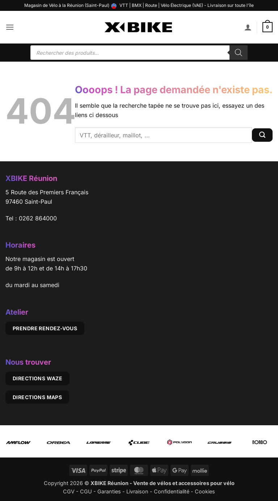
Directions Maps (37, 397)
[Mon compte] (248, 27)
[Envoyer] (262, 135)
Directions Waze (37, 378)
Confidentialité (171, 491)
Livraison (137, 491)
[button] (9, 27)
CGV (69, 491)
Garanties (109, 491)
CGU (86, 491)
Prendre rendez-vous (45, 328)
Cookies (205, 491)
